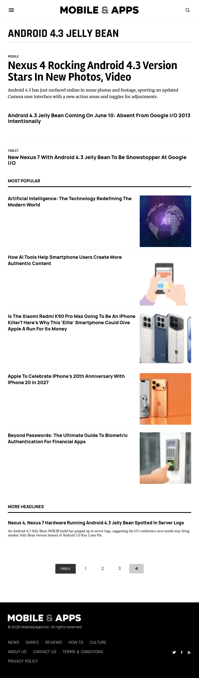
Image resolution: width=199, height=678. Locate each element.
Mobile (13, 56)
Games (32, 642)
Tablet (13, 151)
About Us (17, 652)
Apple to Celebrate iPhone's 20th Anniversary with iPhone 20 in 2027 (66, 379)
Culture (98, 642)
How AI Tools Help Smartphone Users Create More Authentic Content (65, 260)
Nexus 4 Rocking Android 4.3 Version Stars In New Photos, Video (92, 71)
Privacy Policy (23, 661)
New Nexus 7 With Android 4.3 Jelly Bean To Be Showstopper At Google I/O (97, 160)
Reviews (53, 642)
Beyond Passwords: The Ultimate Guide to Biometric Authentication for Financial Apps (68, 438)
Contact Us (44, 652)
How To (75, 642)
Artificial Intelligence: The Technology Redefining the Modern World (70, 201)
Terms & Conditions (83, 652)
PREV (65, 569)
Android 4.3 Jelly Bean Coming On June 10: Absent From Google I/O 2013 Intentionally (99, 118)
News (13, 642)
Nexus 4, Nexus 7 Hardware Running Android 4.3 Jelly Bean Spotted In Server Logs (96, 523)
